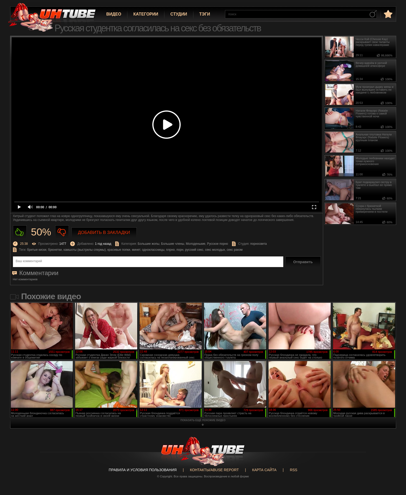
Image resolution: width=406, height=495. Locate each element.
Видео (113, 14)
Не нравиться (62, 232)
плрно (170, 250)
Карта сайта (264, 470)
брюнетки (55, 250)
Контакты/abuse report (214, 470)
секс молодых (215, 250)
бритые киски (36, 250)
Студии (178, 14)
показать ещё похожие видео (203, 420)
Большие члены (172, 244)
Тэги (204, 14)
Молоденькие (195, 244)
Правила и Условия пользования (143, 470)
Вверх (394, 465)
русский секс (194, 250)
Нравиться (20, 232)
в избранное (388, 14)
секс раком (235, 250)
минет (136, 250)
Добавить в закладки (104, 232)
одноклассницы (153, 250)
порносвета (258, 244)
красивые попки (118, 250)
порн (180, 250)
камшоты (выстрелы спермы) (84, 250)
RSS (293, 470)
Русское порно (217, 244)
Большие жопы (149, 244)
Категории (145, 14)
